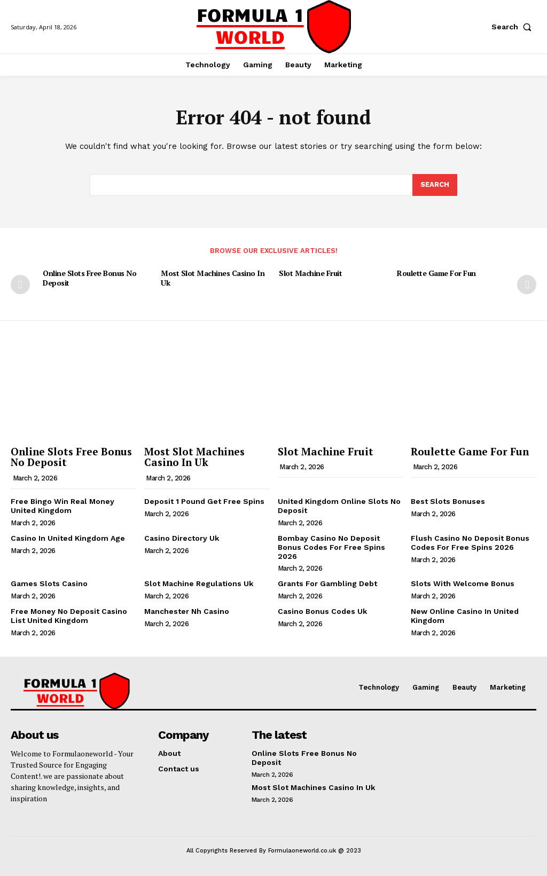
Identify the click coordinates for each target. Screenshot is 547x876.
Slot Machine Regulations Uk (198, 583)
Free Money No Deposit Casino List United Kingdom (69, 616)
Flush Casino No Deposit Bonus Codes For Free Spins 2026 (470, 542)
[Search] (434, 185)
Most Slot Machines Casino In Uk (212, 278)
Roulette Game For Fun (436, 273)
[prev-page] (20, 284)
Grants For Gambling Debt (327, 583)
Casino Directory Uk (181, 538)
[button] (513, 26)
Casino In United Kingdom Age (68, 538)
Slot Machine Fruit (310, 273)
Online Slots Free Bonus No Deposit (89, 278)
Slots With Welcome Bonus (462, 583)
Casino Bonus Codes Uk (322, 611)
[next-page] (526, 284)
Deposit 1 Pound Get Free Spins (204, 501)
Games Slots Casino (49, 583)
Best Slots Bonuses (448, 501)
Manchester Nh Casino (186, 611)
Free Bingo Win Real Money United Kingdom (62, 506)
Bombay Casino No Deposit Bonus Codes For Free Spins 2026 (331, 547)
